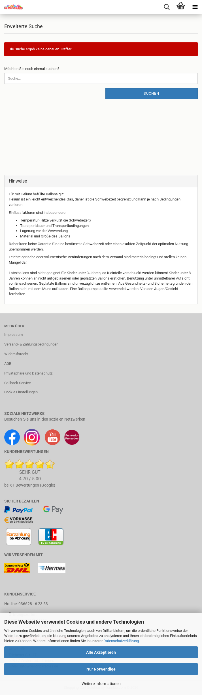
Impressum (13, 334)
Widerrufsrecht (16, 354)
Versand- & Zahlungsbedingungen (31, 344)
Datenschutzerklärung (121, 641)
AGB (7, 363)
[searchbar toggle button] (167, 7)
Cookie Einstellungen (21, 392)
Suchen (151, 93)
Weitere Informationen (101, 683)
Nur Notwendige (101, 669)
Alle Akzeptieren (101, 652)
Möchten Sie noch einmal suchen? (31, 69)
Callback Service (17, 383)
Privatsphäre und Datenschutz (28, 373)
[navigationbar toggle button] (195, 7)
